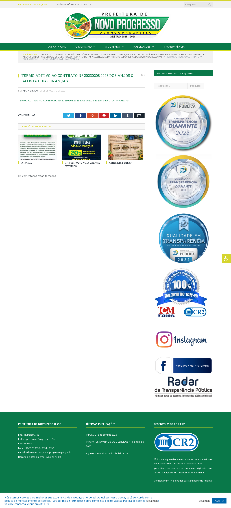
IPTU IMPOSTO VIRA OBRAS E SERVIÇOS (107, 441)
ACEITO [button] (219, 500)
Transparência (174, 46)
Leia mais (152, 500)
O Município (83, 46)
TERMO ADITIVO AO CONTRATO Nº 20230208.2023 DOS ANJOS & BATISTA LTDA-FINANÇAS (73, 100)
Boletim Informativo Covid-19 (74, 4)
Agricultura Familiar (120, 162)
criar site (176, 459)
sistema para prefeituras (198, 459)
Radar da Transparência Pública (194, 480)
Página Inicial (56, 46)
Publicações (142, 46)
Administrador (31, 90)
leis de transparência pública (170, 472)
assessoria (179, 463)
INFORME (26, 162)
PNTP (169, 480)
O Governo (112, 46)
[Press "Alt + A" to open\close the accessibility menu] (226, 258)
